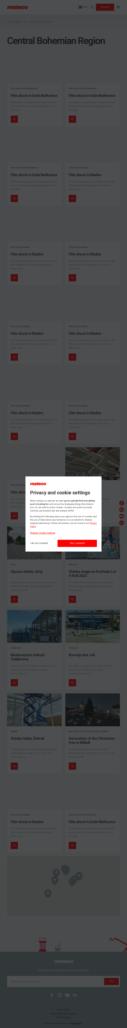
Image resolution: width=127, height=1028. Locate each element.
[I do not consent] (39, 543)
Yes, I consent (77, 543)
